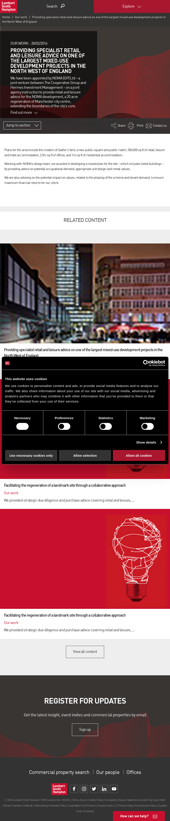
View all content (85, 652)
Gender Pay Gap (148, 800)
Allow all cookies (139, 455)
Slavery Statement (128, 800)
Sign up (85, 730)
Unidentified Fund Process (81, 805)
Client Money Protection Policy (50, 805)
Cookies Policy (95, 800)
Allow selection (85, 455)
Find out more (24, 113)
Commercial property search (59, 772)
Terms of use (79, 800)
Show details (146, 442)
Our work (21, 17)
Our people (107, 772)
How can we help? (134, 816)
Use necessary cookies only (31, 455)
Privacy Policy (126, 805)
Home (6, 17)
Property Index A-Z (107, 805)
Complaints (110, 800)
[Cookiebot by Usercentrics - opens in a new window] (146, 363)
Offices (133, 772)
